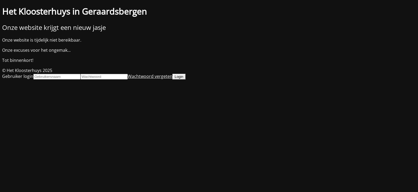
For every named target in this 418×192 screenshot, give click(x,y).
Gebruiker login (17, 76)
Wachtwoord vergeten (150, 76)
